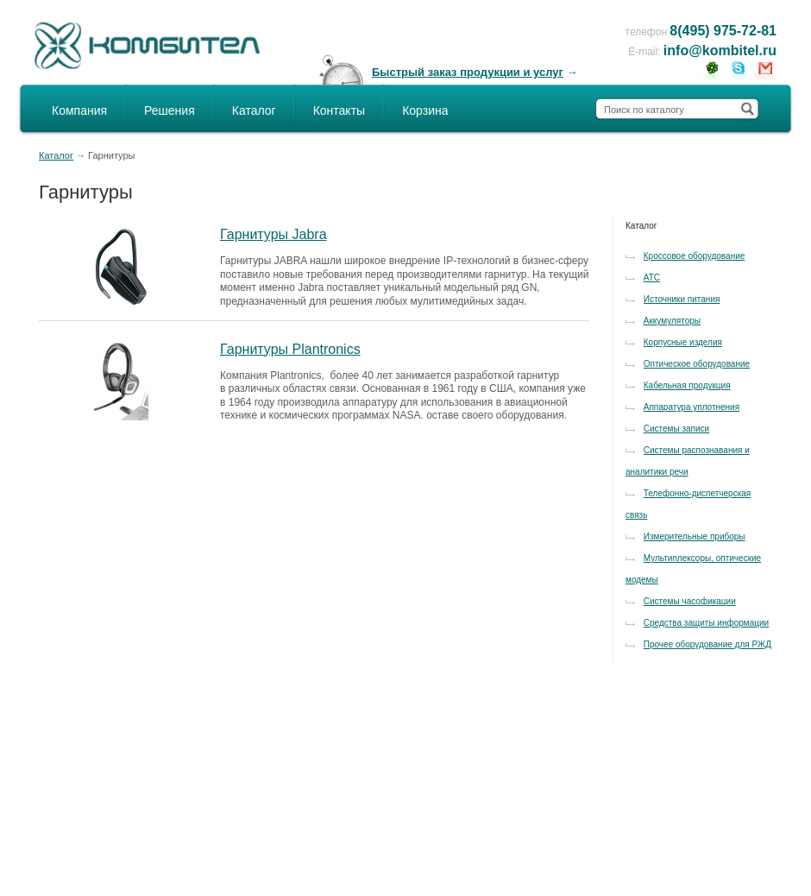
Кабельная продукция (687, 385)
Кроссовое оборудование (694, 256)
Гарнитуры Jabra (273, 234)
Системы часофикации (690, 601)
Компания (79, 110)
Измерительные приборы (694, 536)
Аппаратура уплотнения (691, 407)
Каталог (254, 110)
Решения (169, 110)
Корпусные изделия (683, 342)
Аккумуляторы (672, 320)
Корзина (425, 110)
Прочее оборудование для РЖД (707, 644)
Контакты (339, 110)
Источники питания (682, 299)
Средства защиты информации (706, 623)
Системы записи (676, 428)
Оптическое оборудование (697, 364)
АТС (652, 277)
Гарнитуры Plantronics (290, 349)
